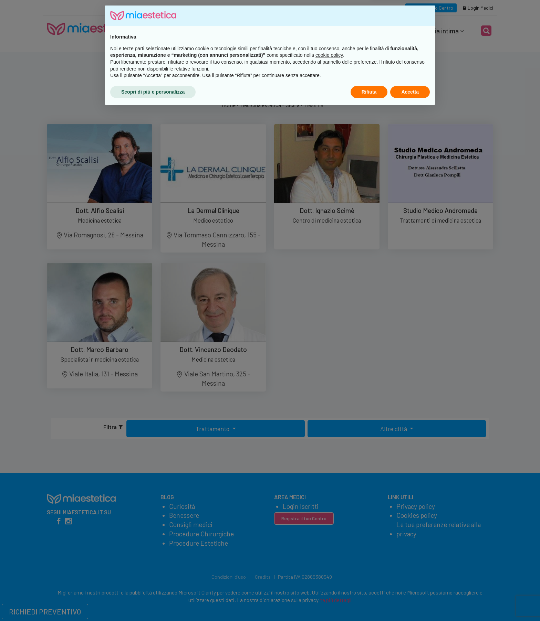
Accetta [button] (410, 602)
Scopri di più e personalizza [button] (153, 602)
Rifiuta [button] (369, 602)
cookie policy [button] (329, 565)
